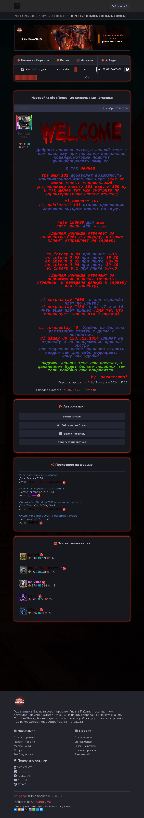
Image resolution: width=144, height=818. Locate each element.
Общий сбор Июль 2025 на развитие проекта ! (48, 515)
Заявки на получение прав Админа (41, 488)
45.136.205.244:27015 (110, 69)
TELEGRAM (23, 775)
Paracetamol (27, 108)
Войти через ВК (72, 433)
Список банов (83, 741)
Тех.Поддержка (23, 754)
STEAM (20, 784)
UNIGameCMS (41, 801)
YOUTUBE (22, 780)
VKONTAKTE (23, 767)
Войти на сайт (120, 6)
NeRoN (88, 382)
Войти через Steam (72, 425)
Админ (77, 390)
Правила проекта (85, 750)
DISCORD (22, 771)
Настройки (58, 15)
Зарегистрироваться (72, 442)
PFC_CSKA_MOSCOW (45, 482)
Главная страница (24, 15)
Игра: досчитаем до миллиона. (38, 475)
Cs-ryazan (21, 796)
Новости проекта (24, 741)
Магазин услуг (22, 746)
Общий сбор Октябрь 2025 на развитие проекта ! (50, 502)
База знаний (82, 754)
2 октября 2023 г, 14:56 (115, 108)
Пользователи (83, 737)
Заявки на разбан (85, 746)
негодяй (90, 390)
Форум (43, 15)
